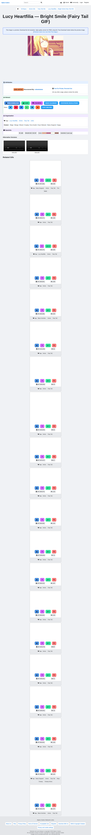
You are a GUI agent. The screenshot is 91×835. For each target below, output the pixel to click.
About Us (8, 823)
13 (48, 180)
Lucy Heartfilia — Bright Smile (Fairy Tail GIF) (61, 9)
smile (32, 120)
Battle (45, 191)
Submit (66, 2)
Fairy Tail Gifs (42, 9)
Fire (58, 188)
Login (81, 2)
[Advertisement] (45, 68)
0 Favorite (36, 103)
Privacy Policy (22, 823)
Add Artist (18, 89)
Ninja (58, 778)
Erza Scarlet (33, 125)
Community (74, 2)
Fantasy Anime (48, 781)
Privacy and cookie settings (45, 827)
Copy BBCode (47, 107)
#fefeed (53, 133)
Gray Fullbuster (42, 125)
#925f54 (57, 133)
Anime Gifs (32, 9)
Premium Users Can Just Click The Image (45, 32)
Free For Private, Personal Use (63, 88)
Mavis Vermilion (42, 318)
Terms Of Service (33, 823)
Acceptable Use (44, 823)
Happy (58, 125)
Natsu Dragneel (51, 125)
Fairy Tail (26, 120)
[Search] (41, 2)
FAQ (14, 823)
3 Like (25, 103)
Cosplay (26, 125)
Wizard (21, 125)
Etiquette (53, 823)
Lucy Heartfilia (13, 120)
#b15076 (48, 133)
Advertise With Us (63, 823)
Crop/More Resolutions (69, 103)
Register (86, 2)
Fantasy (41, 781)
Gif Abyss (23, 9)
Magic (11, 125)
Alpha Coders (5, 2)
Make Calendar (51, 103)
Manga (16, 125)
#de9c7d (44, 133)
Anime (21, 120)
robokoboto (39, 89)
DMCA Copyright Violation (78, 823)
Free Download (12, 103)
